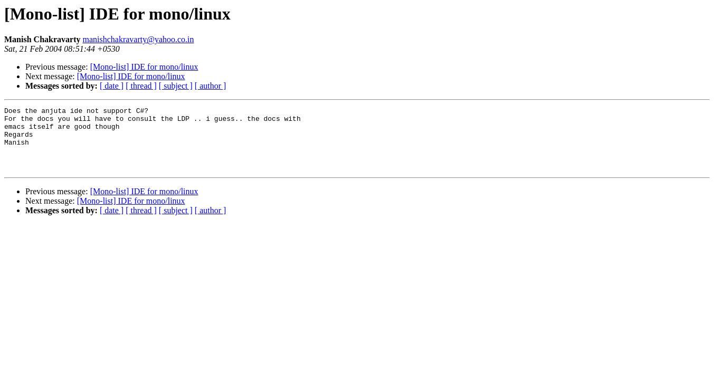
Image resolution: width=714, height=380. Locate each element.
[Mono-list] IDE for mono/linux (144, 66)
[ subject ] (176, 85)
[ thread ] (141, 85)
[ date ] (111, 85)
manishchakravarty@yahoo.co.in (138, 39)
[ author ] (210, 85)
